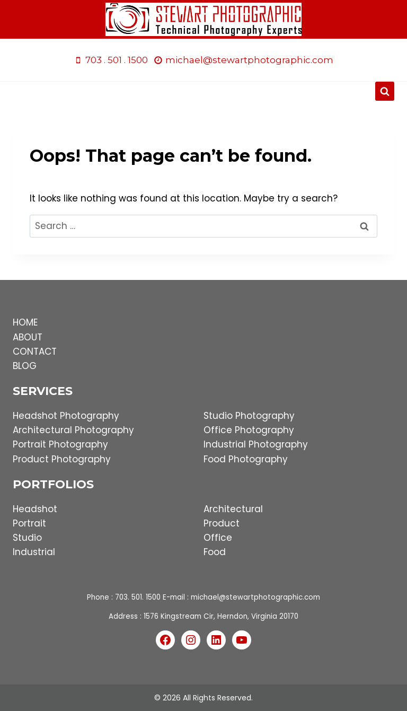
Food (215, 552)
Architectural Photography (73, 430)
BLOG (25, 365)
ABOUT (27, 337)
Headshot (35, 509)
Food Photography (246, 459)
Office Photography (249, 430)
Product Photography (62, 459)
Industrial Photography (256, 444)
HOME (25, 322)
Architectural (233, 509)
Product (222, 523)
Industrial (34, 552)
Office (218, 537)
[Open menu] (203, 92)
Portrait (29, 523)
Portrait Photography (60, 444)
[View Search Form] (384, 91)
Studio (27, 537)
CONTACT (35, 351)
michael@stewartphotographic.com (255, 597)
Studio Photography (249, 415)
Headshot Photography (66, 415)
